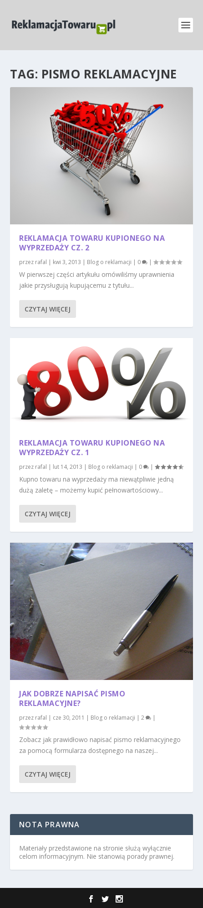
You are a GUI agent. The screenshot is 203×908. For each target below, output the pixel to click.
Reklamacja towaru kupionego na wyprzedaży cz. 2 (92, 243)
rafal (41, 262)
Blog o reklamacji (109, 262)
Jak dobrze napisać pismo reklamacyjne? (72, 698)
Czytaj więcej (48, 309)
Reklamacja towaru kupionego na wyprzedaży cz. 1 (92, 447)
